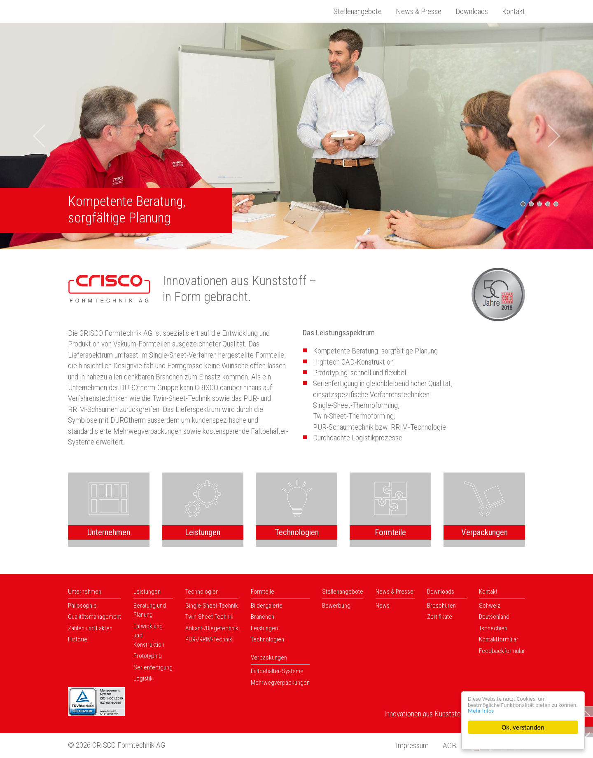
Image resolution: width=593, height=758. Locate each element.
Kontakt (513, 11)
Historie (77, 639)
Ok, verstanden (523, 727)
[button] (44, 136)
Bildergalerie (266, 605)
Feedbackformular (502, 651)
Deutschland (494, 616)
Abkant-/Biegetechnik (211, 628)
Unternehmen (84, 591)
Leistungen (147, 591)
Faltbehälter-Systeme (277, 671)
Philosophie (82, 605)
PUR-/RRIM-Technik (208, 639)
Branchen (262, 616)
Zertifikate (439, 616)
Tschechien (493, 628)
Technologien (202, 591)
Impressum (412, 745)
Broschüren (441, 605)
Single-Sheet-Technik (211, 605)
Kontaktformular (498, 639)
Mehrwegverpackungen (280, 682)
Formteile (262, 591)
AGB (449, 745)
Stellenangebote (358, 11)
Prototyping (147, 656)
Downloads (471, 11)
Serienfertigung (153, 667)
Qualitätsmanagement (94, 616)
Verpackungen (269, 657)
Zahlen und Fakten (90, 628)
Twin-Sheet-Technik (209, 616)
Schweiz (489, 605)
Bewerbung (336, 605)
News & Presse (418, 11)
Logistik (143, 678)
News (383, 605)
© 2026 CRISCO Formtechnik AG (116, 745)
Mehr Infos (508, 710)
